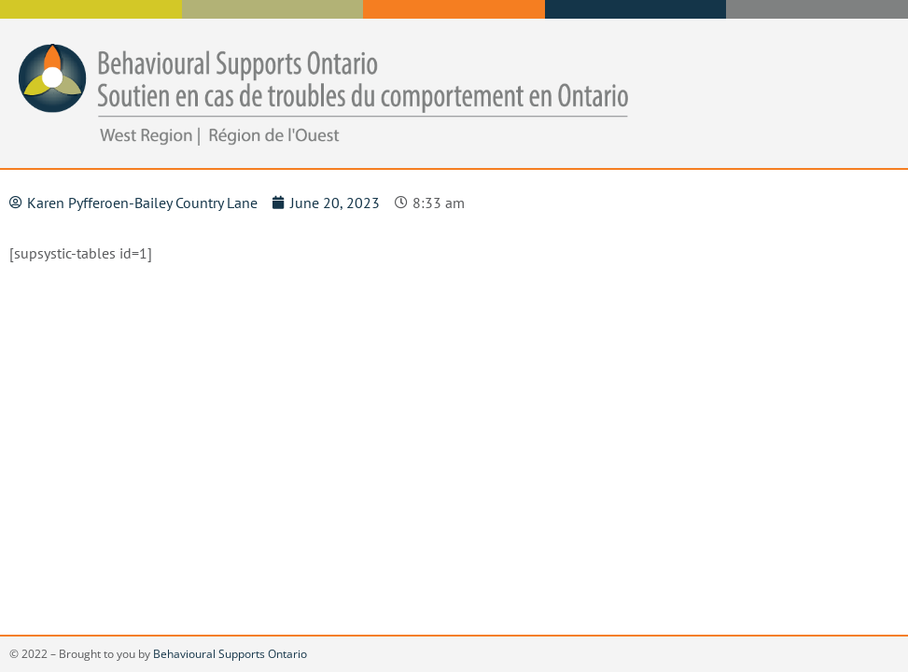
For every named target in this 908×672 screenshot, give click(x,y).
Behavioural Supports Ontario (230, 654)
